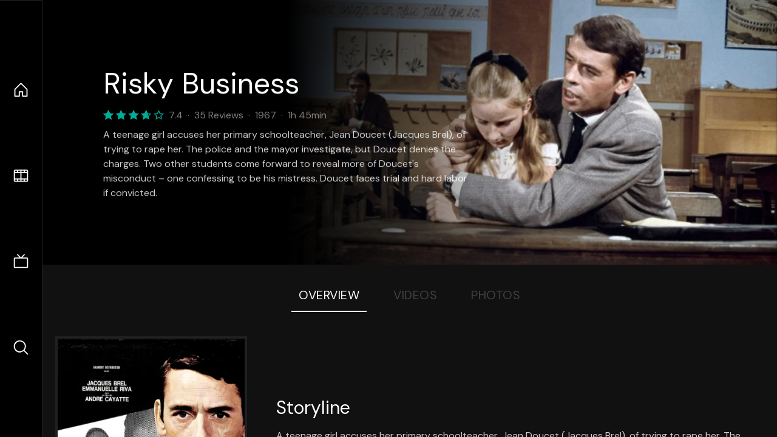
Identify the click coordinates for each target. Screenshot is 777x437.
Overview (329, 295)
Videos (415, 295)
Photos (495, 295)
